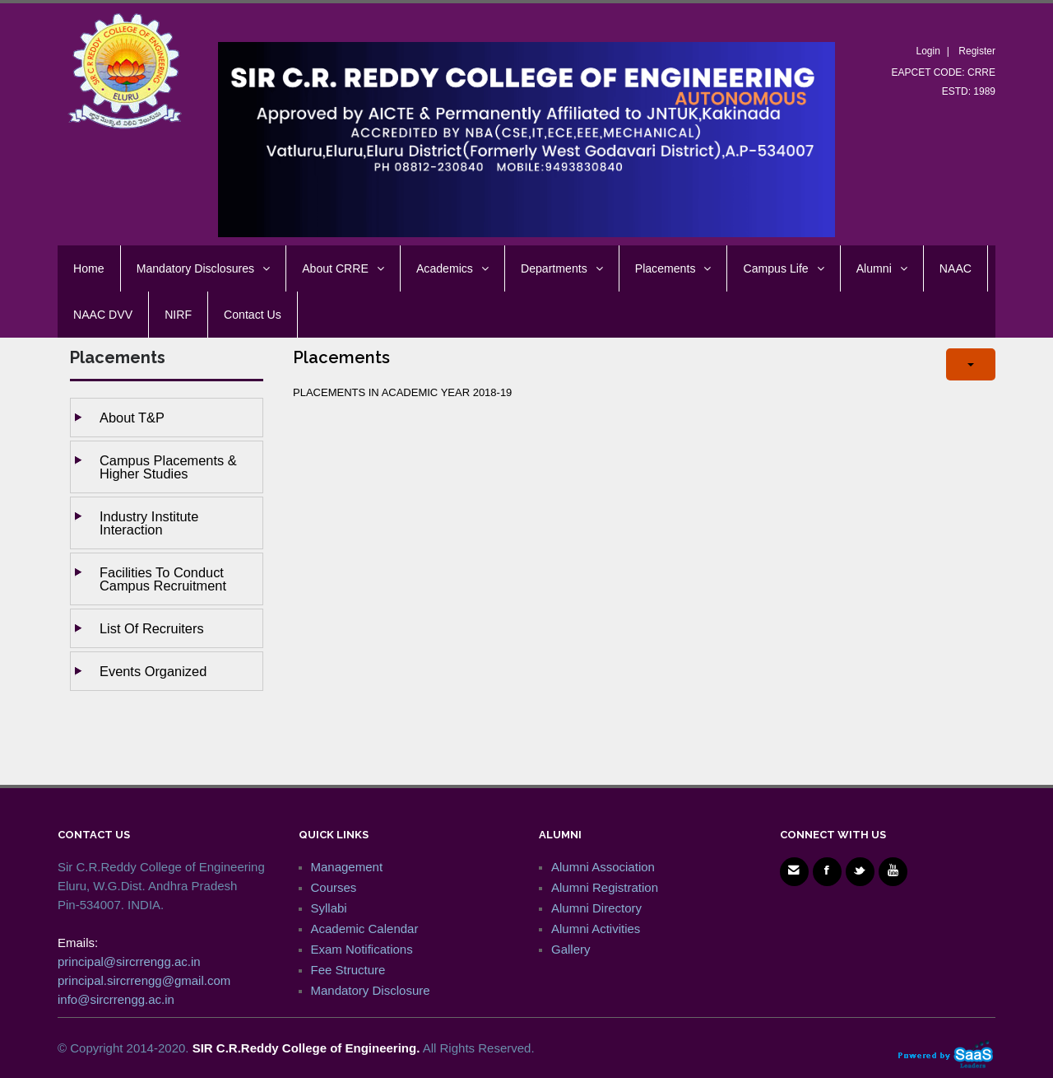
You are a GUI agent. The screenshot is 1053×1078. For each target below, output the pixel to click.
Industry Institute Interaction (149, 523)
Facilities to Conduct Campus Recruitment (163, 579)
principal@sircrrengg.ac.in (129, 961)
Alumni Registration (604, 887)
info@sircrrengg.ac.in (116, 999)
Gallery (571, 949)
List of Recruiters (152, 628)
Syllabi (329, 908)
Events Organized (153, 671)
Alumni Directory (596, 908)
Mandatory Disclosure (370, 990)
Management (347, 867)
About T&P (132, 417)
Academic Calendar (365, 929)
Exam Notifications (362, 949)
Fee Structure (348, 970)
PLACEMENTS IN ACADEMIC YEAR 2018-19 (402, 392)
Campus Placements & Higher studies (168, 467)
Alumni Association (603, 867)
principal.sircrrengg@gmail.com (144, 980)
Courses (334, 887)
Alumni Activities (595, 929)
